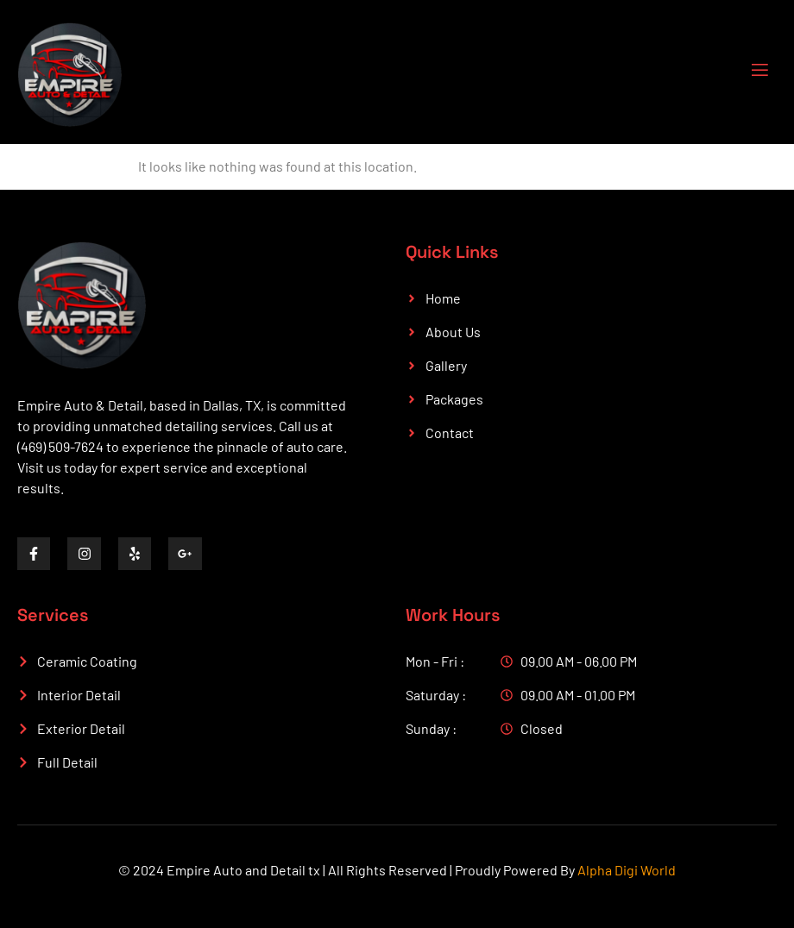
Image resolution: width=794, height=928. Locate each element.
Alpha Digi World (626, 870)
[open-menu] (749, 72)
